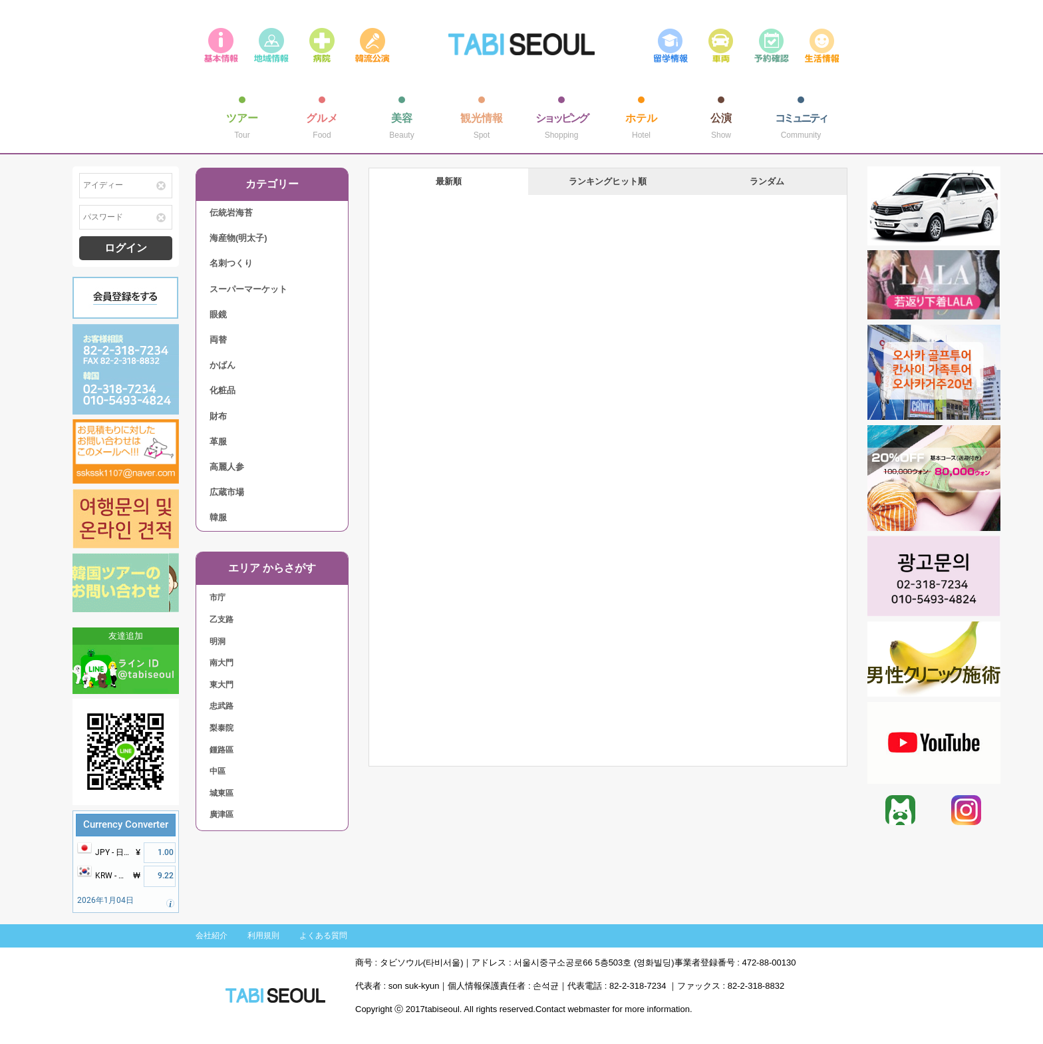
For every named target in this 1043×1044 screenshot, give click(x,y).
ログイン (125, 248)
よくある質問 (323, 935)
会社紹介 (211, 935)
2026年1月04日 (105, 900)
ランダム (767, 181)
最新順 (449, 181)
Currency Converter (125, 824)
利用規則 (263, 935)
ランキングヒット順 (608, 181)
